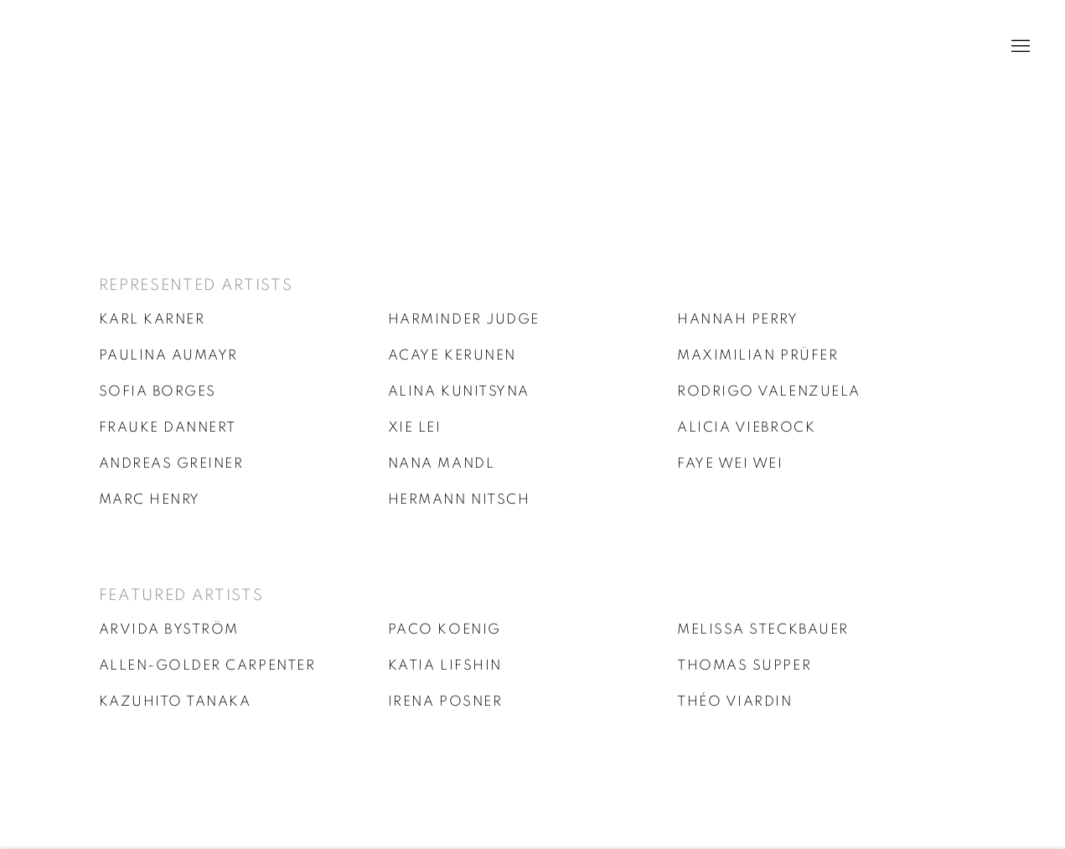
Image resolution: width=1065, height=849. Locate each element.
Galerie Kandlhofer (109, 46)
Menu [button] (1018, 47)
